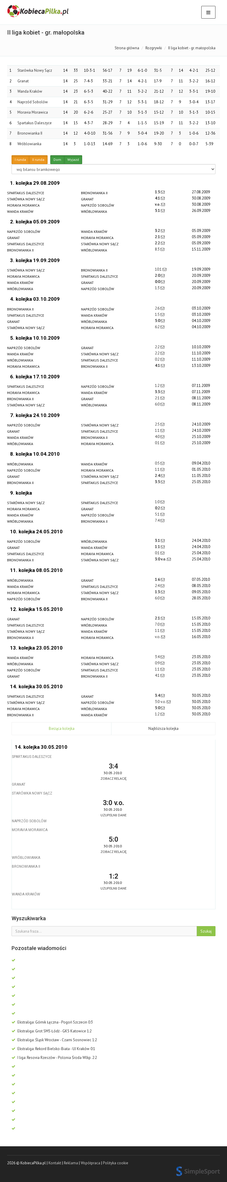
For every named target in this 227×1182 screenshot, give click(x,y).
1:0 (157, 501)
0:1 (157, 442)
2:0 (158, 275)
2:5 (157, 424)
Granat (23, 81)
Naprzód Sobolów (32, 101)
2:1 (158, 236)
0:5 (157, 463)
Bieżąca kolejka (61, 728)
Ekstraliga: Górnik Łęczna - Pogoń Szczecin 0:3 (52, 1022)
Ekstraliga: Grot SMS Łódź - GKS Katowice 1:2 (52, 1031)
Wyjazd (73, 159)
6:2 (157, 326)
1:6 (158, 579)
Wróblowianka (29, 143)
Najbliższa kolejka (163, 728)
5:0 (158, 320)
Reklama (71, 1162)
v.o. (158, 204)
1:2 (157, 385)
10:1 (159, 269)
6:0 (157, 404)
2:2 (158, 243)
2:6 (157, 308)
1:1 (157, 430)
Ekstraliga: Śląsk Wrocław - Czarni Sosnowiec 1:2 (54, 1039)
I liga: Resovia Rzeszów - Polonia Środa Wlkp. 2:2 (54, 1057)
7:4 (157, 520)
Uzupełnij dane (113, 815)
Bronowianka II (29, 133)
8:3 (157, 249)
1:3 (157, 287)
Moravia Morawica (32, 112)
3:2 (158, 230)
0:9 (157, 663)
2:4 (158, 475)
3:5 (158, 481)
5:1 (158, 210)
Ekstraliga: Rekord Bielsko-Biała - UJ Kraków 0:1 (53, 1048)
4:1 (158, 198)
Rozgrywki (153, 47)
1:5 (158, 191)
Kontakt (54, 1162)
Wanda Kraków (29, 91)
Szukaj (206, 931)
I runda (20, 159)
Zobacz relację (113, 778)
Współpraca (90, 1162)
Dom (57, 159)
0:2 (157, 359)
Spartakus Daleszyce (34, 122)
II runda (38, 159)
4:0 (157, 436)
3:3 (158, 391)
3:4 (157, 656)
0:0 (158, 281)
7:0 (157, 624)
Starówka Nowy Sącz (34, 70)
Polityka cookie (115, 1162)
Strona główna (127, 47)
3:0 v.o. (161, 559)
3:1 (158, 540)
